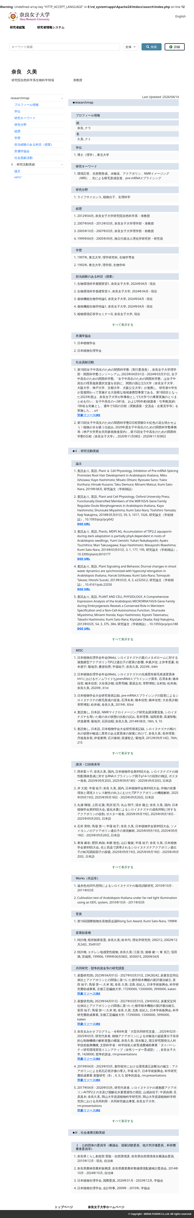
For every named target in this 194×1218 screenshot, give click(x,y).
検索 (151, 47)
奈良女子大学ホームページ (106, 1207)
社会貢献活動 (23, 158)
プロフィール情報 (26, 105)
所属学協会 (22, 151)
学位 (17, 111)
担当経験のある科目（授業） (34, 144)
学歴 (17, 138)
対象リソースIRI (88, 415)
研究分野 (20, 124)
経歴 (17, 131)
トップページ (64, 1207)
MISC (18, 178)
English (180, 16)
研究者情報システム (50, 27)
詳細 (174, 47)
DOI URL (83, 524)
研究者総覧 (17, 27)
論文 (17, 171)
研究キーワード (25, 118)
